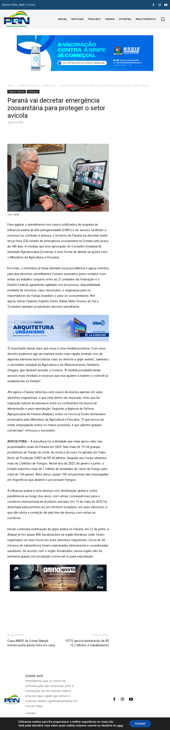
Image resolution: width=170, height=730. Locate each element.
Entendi (140, 723)
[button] (163, 19)
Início (10, 85)
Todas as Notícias (28, 85)
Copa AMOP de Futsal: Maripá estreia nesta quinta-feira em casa (31, 643)
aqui (119, 725)
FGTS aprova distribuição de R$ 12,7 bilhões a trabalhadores (87, 643)
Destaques (49, 85)
